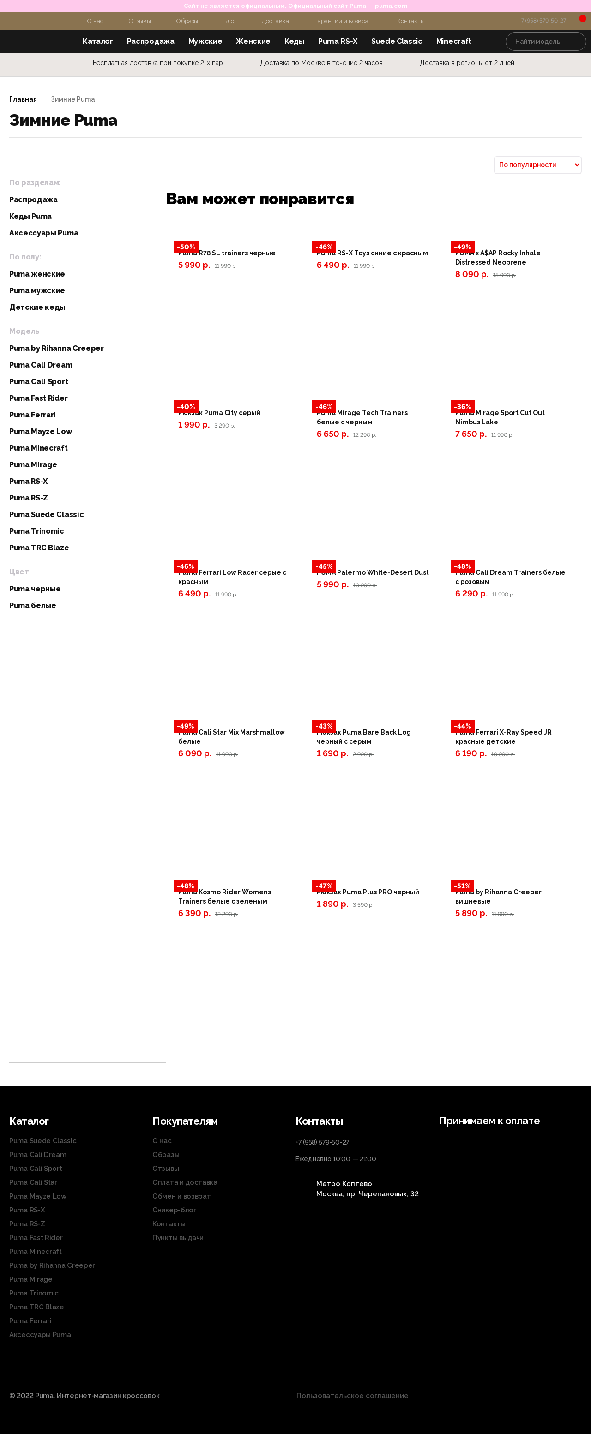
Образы (187, 21)
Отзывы (140, 21)
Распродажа (151, 41)
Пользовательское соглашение (352, 1396)
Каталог (98, 41)
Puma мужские (37, 290)
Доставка (275, 21)
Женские (253, 41)
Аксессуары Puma (43, 233)
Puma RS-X (337, 41)
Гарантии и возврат (343, 21)
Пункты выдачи (178, 1238)
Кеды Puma (30, 216)
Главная (23, 99)
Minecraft (453, 41)
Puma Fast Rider (38, 398)
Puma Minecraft (38, 448)
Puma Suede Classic (46, 514)
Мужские (205, 41)
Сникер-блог (174, 1210)
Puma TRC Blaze (39, 547)
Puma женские (37, 274)
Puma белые (32, 605)
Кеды (294, 41)
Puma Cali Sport (38, 381)
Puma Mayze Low (40, 431)
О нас (95, 21)
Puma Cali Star (33, 1182)
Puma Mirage (33, 464)
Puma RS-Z (28, 498)
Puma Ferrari (32, 414)
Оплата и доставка (184, 1182)
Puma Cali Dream (40, 365)
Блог (229, 21)
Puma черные (34, 588)
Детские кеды (37, 307)
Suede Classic (396, 41)
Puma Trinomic (36, 531)
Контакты (411, 21)
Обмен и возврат (181, 1196)
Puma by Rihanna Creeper (56, 348)
